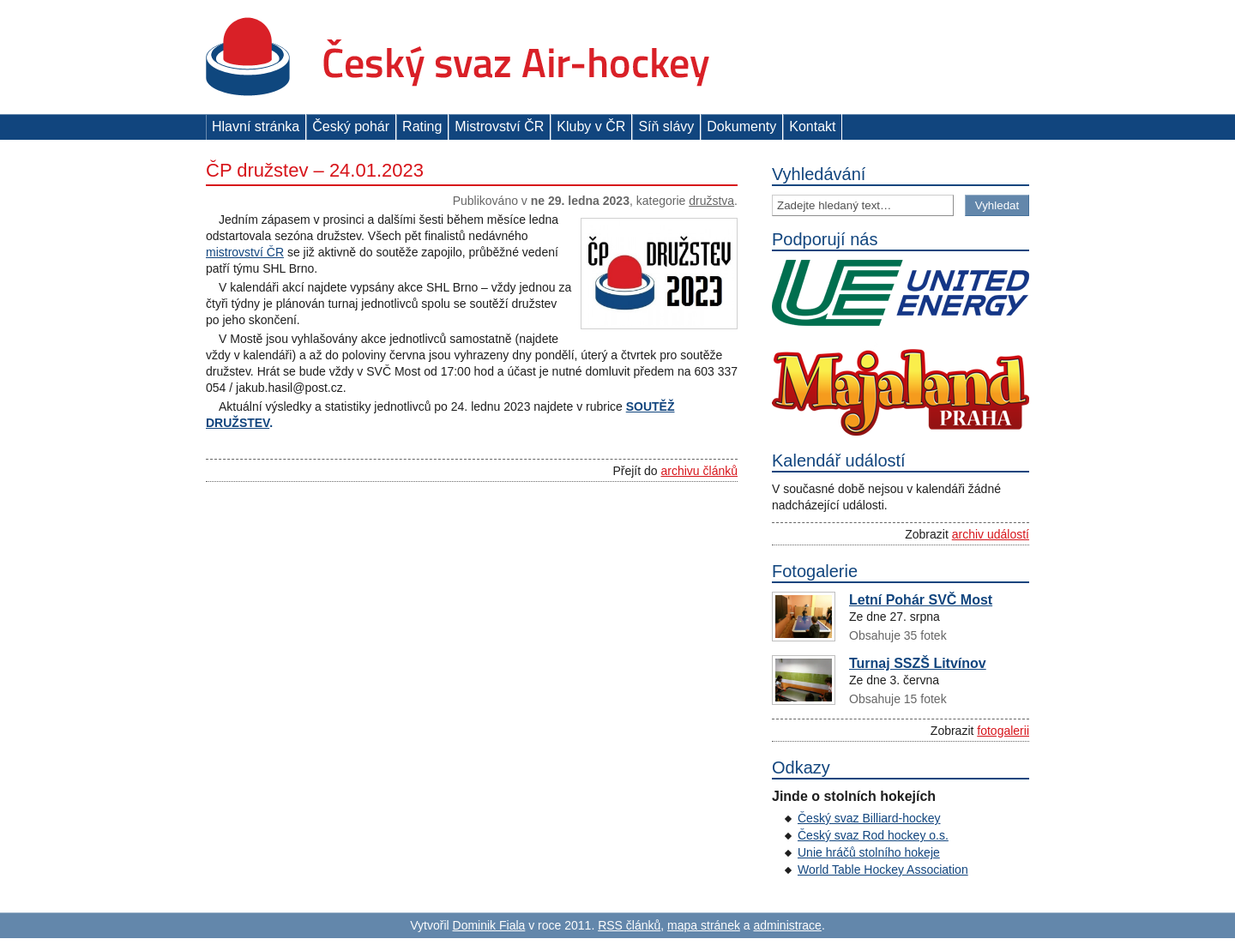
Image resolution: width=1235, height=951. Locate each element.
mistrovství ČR (245, 252)
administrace (788, 925)
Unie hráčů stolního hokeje (869, 852)
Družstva (711, 201)
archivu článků (699, 471)
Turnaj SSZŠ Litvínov (917, 663)
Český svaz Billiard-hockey (869, 818)
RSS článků (629, 925)
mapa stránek (703, 925)
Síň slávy (666, 126)
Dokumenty (741, 126)
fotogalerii (1003, 730)
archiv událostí (990, 534)
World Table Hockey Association (883, 869)
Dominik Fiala (489, 925)
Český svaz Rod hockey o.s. (873, 835)
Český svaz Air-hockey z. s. (457, 57)
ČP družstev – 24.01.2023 (315, 170)
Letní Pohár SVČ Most (920, 600)
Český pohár (350, 126)
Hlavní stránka (255, 126)
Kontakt (812, 126)
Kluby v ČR (591, 126)
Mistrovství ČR (499, 126)
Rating (422, 126)
